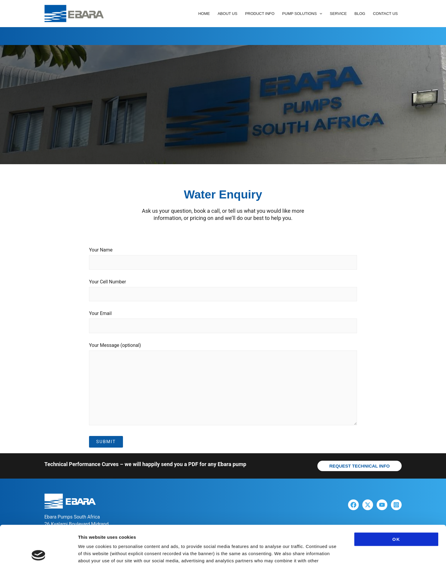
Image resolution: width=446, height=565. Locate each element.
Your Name (223, 260)
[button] (319, 13)
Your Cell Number (223, 292)
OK (396, 500)
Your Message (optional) (223, 386)
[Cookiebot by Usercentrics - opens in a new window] (39, 553)
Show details (312, 553)
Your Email (223, 323)
